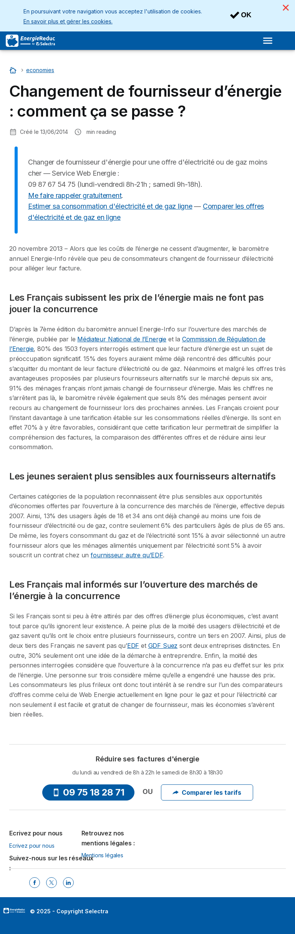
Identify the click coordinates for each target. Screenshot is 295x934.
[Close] (286, 8)
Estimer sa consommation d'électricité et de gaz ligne (110, 206)
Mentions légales (102, 855)
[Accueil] (13, 70)
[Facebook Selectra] (34, 882)
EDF (133, 645)
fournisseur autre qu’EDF (127, 555)
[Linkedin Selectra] (68, 882)
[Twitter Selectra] (51, 882)
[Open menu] (267, 40)
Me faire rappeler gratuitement (74, 195)
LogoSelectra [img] (14, 910)
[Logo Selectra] (30, 41)
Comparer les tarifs (206, 792)
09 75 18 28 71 (88, 792)
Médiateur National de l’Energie (121, 339)
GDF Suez (163, 645)
